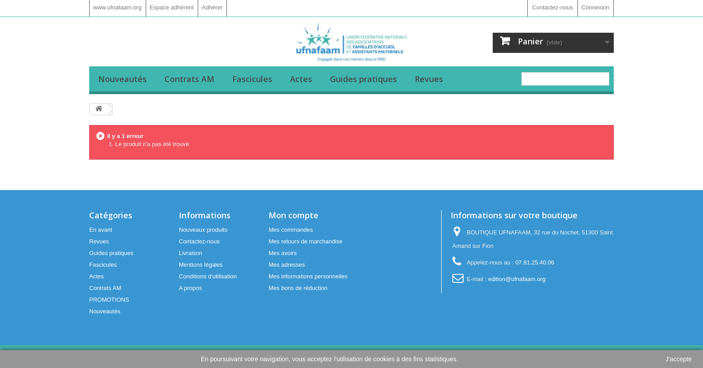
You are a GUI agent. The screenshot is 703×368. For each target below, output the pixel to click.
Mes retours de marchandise (306, 241)
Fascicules (252, 79)
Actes (301, 79)
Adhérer (212, 7)
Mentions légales (201, 264)
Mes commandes (291, 229)
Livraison (190, 253)
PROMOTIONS (109, 299)
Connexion (595, 7)
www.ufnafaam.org (117, 7)
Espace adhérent (172, 7)
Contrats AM (189, 79)
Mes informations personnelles (308, 276)
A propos (190, 288)
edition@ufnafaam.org (517, 279)
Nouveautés (122, 79)
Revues (429, 79)
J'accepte (678, 359)
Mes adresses (287, 264)
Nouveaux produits (203, 229)
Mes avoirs (283, 253)
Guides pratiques (363, 79)
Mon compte (293, 215)
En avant (100, 229)
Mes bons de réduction (298, 288)
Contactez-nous (552, 7)
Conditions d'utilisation (208, 276)
